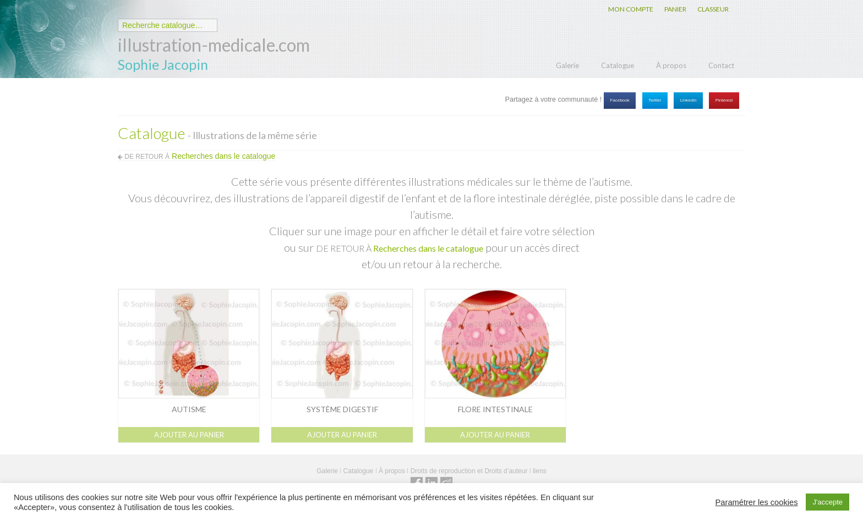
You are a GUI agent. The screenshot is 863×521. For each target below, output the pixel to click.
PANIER (675, 9)
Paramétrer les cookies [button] (756, 502)
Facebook (620, 100)
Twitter (655, 100)
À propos (671, 65)
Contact (721, 65)
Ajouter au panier (189, 434)
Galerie (567, 65)
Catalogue (617, 65)
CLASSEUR (713, 9)
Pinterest (724, 100)
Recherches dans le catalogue (428, 248)
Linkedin (688, 100)
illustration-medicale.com (214, 45)
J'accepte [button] (827, 502)
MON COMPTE (630, 9)
